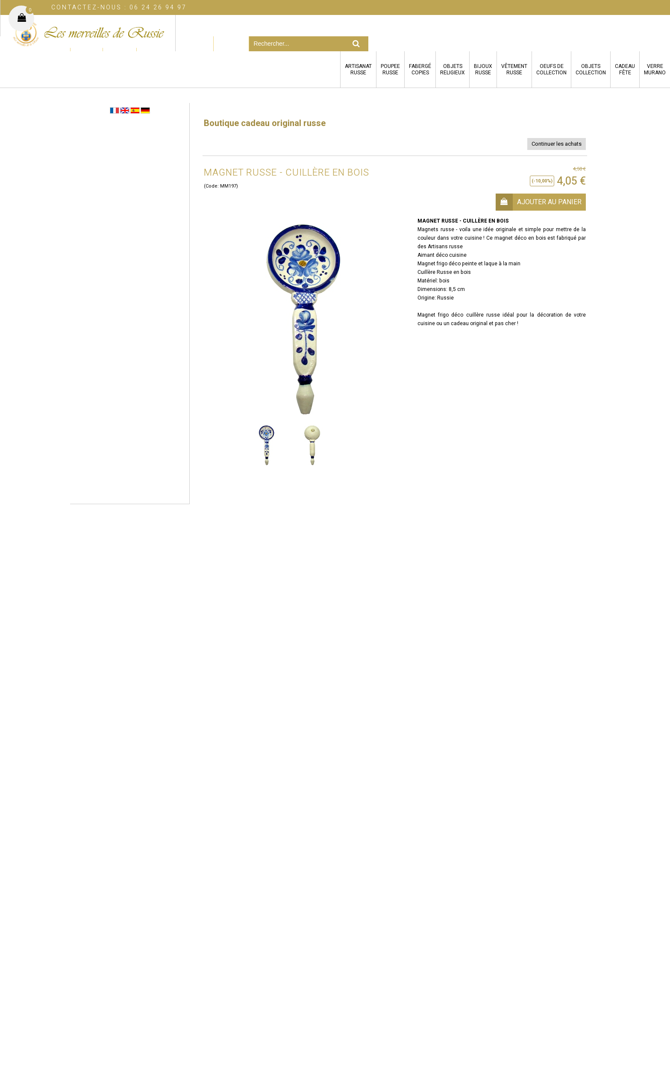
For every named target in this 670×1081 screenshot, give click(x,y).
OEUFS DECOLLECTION (551, 69)
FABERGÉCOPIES (420, 69)
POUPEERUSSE (390, 69)
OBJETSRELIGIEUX (452, 69)
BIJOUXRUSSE (483, 69)
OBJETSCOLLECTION (591, 69)
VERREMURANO (655, 69)
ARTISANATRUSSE (358, 69)
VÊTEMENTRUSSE (514, 69)
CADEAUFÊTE (625, 69)
